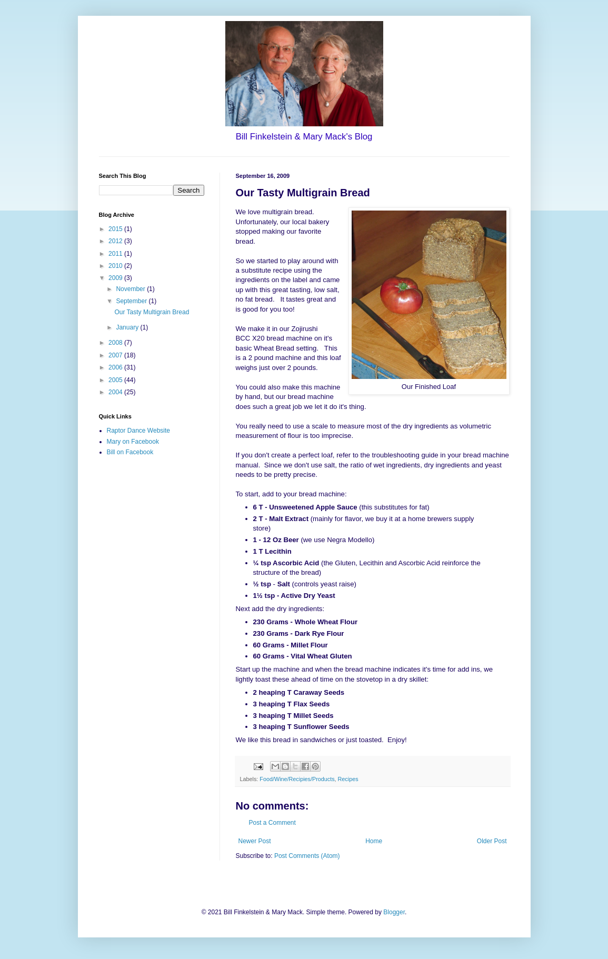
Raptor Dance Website (139, 430)
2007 (116, 355)
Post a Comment (272, 822)
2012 (116, 241)
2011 (116, 253)
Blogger (394, 912)
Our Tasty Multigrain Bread (151, 312)
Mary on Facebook (133, 441)
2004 (116, 392)
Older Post (492, 841)
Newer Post (254, 841)
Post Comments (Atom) (307, 856)
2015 (116, 229)
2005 (116, 380)
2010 (116, 265)
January (128, 327)
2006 (116, 367)
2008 (116, 342)
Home (373, 841)
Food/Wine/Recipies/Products (297, 779)
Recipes (348, 779)
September (132, 301)
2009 (116, 278)
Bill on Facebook (130, 452)
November (131, 289)
